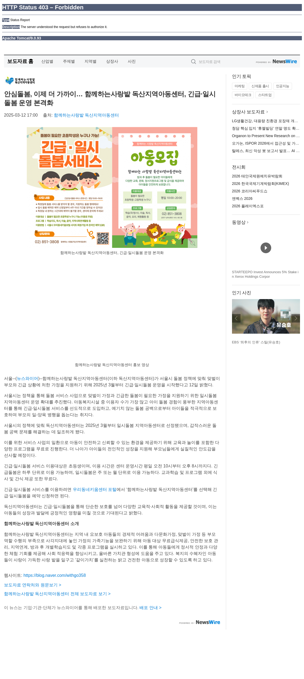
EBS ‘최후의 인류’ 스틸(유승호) (256, 342)
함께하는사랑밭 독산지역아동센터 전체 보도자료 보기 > (57, 593)
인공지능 (282, 86)
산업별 (47, 61)
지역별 (91, 61)
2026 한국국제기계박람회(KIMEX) (260, 183)
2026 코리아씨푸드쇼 (249, 191)
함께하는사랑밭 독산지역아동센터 (86, 115)
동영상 (239, 222)
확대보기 (192, 243)
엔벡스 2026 (242, 198)
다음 (295, 318)
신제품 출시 (260, 86)
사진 (132, 61)
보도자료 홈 (20, 61)
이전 (236, 318)
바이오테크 (243, 95)
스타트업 (264, 95)
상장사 (112, 61)
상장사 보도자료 (248, 111)
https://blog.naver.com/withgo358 (54, 575)
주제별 (69, 61)
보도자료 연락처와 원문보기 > (32, 585)
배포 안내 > (150, 607)
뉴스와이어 (27, 378)
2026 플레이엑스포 (248, 206)
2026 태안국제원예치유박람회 (257, 176)
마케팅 (240, 86)
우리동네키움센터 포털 (95, 489)
